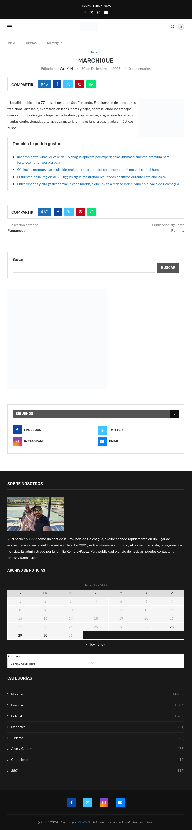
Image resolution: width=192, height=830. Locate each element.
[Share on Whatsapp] (91, 84)
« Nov (90, 644)
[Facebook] (85, 12)
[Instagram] (99, 12)
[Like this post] (46, 84)
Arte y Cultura (97, 748)
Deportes (97, 727)
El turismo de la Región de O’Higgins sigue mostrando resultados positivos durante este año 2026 (91, 177)
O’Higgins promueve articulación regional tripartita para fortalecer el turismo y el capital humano (90, 170)
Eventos (97, 705)
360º (97, 770)
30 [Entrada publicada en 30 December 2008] (46, 635)
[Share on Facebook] (57, 84)
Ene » (102, 644)
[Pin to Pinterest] (79, 84)
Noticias (97, 694)
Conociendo (97, 759)
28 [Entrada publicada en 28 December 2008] (172, 627)
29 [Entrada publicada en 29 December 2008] (20, 635)
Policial (97, 716)
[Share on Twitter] (68, 84)
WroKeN (66, 69)
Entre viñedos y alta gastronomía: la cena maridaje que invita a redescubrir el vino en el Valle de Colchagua (98, 184)
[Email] (106, 12)
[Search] (172, 26)
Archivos (14, 656)
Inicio (11, 43)
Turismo (31, 43)
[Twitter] (92, 12)
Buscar (18, 259)
